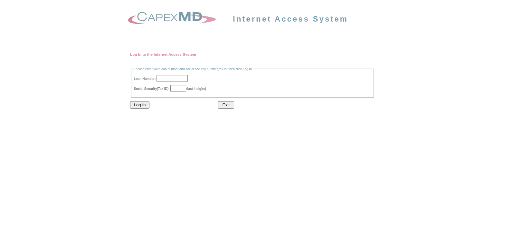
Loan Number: (161, 79)
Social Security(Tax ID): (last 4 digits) (170, 89)
